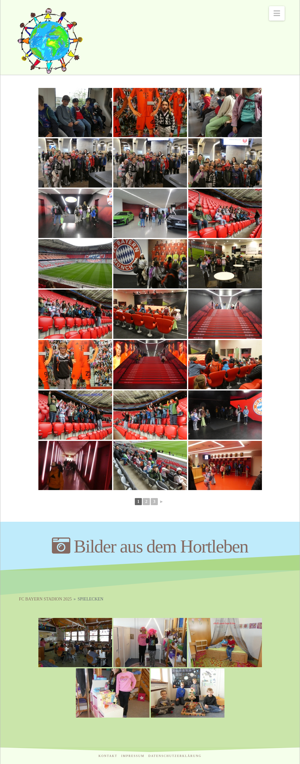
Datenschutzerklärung (174, 756)
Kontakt (108, 756)
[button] (277, 13)
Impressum (133, 756)
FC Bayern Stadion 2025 (45, 599)
